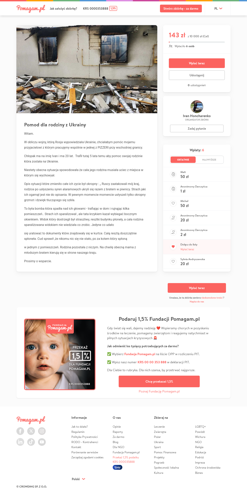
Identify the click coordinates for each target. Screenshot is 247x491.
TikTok (31, 439)
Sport (157, 447)
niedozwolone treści (211, 297)
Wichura (200, 437)
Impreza (200, 462)
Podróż (199, 457)
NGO (198, 442)
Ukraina (158, 442)
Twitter (31, 429)
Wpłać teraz (197, 63)
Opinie (117, 426)
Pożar (157, 437)
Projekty (159, 457)
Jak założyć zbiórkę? (63, 8)
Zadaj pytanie (197, 128)
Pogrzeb (159, 462)
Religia (199, 447)
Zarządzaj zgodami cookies (87, 457)
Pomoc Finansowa (165, 452)
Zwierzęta (160, 432)
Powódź (200, 432)
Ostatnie (183, 159)
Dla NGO (118, 447)
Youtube (42, 439)
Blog (115, 442)
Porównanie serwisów (84, 452)
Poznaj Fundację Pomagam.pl (159, 391)
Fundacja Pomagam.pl (126, 452)
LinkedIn (20, 439)
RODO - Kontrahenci (84, 442)
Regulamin (78, 432)
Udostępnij (196, 75)
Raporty (118, 432)
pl (216, 8)
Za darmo (118, 437)
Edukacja (200, 452)
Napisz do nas (197, 301)
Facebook (20, 429)
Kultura (158, 473)
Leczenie (159, 426)
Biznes (199, 473)
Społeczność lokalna (166, 467)
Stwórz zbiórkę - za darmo (180, 8)
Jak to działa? (79, 426)
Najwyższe (209, 159)
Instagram (42, 429)
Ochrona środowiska (207, 467)
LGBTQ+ (200, 426)
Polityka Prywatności (84, 437)
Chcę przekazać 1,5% (159, 381)
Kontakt (76, 447)
